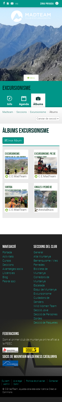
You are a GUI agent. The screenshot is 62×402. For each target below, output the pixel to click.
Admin (6, 384)
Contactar (53, 380)
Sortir (16, 384)
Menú (31, 78)
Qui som (5, 380)
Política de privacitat (35, 380)
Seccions (21, 112)
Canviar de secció (48, 118)
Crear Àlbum (13, 140)
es (16, 3)
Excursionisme (38, 112)
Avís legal (17, 380)
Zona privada (47, 3)
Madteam (7, 112)
